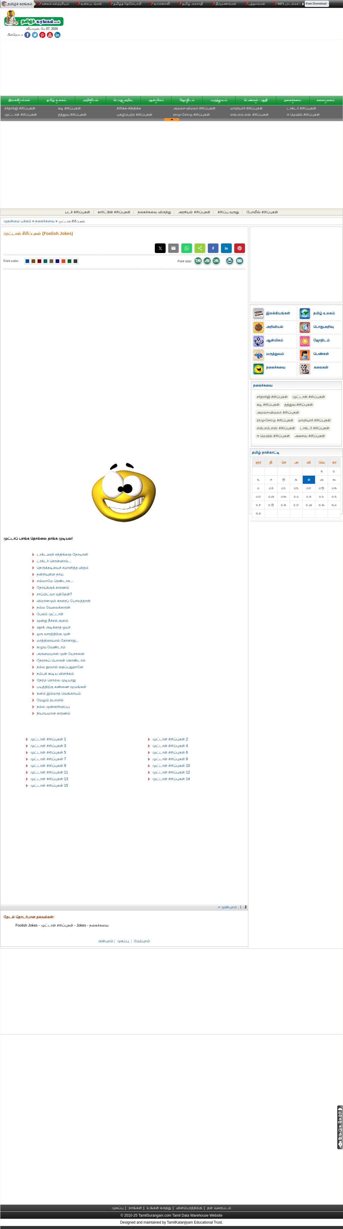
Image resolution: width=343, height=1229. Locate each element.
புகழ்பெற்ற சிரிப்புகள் (134, 115)
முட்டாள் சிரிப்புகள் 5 (48, 752)
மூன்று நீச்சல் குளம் (53, 621)
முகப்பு (123, 941)
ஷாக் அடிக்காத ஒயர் (54, 627)
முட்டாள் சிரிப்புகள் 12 (171, 772)
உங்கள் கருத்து (159, 1208)
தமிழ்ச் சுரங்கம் (20, 4)
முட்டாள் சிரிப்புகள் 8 (170, 759)
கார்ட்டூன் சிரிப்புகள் (114, 212)
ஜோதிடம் (186, 100)
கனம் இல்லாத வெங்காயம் (59, 693)
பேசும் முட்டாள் (50, 614)
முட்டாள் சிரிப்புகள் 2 (170, 739)
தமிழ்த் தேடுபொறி (125, 3)
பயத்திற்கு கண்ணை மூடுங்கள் (62, 687)
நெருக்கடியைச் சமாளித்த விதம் (63, 568)
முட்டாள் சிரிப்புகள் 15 (49, 785)
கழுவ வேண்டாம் (51, 647)
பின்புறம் (105, 941)
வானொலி (160, 3)
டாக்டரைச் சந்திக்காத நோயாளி (62, 554)
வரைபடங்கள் (89, 3)
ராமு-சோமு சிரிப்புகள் (191, 115)
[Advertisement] (229, 53)
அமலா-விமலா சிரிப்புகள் (194, 108)
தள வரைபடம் (219, 1208)
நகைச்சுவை (293, 100)
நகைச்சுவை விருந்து (154, 212)
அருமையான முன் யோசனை (61, 654)
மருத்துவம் (218, 100)
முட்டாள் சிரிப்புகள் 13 (49, 779)
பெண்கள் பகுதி (255, 100)
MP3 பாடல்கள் (287, 3)
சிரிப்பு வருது (228, 212)
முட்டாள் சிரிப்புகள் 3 (48, 746)
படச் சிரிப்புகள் (77, 212)
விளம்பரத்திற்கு (189, 1208)
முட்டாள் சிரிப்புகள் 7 (48, 759)
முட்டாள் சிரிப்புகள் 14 (171, 779)
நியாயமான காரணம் (53, 713)
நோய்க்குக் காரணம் (53, 587)
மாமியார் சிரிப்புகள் (246, 108)
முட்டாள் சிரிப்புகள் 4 (170, 746)
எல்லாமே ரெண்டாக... (55, 581)
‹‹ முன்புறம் (227, 907)
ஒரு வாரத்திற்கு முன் (54, 634)
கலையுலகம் (326, 100)
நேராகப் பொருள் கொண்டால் (61, 660)
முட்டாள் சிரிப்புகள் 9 (48, 766)
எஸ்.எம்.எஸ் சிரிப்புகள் (249, 115)
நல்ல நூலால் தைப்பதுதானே (60, 667)
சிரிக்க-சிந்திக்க (129, 108)
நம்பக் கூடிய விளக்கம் (55, 674)
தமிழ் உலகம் (56, 100)
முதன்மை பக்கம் (17, 221)
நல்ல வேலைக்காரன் (53, 607)
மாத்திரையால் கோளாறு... (58, 640)
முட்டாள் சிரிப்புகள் (21, 115)
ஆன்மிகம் (156, 100)
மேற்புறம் (142, 941)
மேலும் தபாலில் (50, 700)
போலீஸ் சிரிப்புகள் (262, 212)
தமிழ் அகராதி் (191, 3)
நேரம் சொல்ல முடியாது (56, 680)
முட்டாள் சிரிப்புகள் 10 (171, 766)
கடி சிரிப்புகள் (69, 108)
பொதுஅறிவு (123, 100)
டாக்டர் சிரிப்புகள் (301, 108)
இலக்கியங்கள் (19, 100)
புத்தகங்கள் (255, 3)
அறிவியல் (90, 100)
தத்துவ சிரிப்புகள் (72, 115)
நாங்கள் (135, 1208)
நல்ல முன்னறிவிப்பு (53, 707)
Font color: (11, 261)
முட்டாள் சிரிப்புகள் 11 (49, 772)
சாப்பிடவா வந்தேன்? (54, 594)
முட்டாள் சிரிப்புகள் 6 (170, 752)
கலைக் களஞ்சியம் (53, 3)
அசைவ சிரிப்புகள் (310, 436)
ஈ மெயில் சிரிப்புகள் (303, 115)
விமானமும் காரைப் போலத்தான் (64, 601)
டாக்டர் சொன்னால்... (54, 561)
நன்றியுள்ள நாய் (50, 574)
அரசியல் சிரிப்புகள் (194, 212)
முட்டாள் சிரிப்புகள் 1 (48, 739)
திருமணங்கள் (224, 3)
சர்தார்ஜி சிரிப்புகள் (20, 108)
